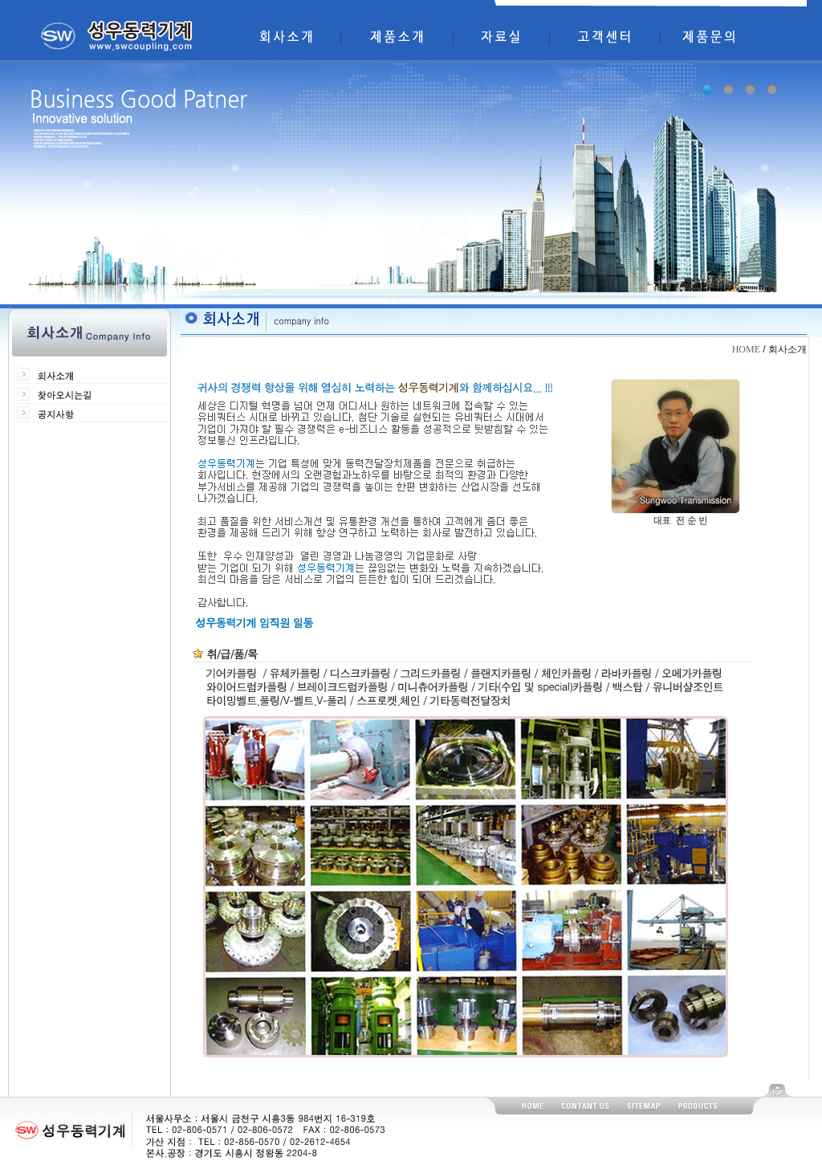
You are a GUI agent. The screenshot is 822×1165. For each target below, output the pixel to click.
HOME (746, 349)
